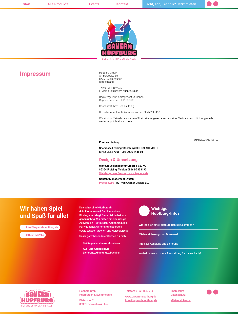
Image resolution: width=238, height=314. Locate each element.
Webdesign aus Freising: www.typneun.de (123, 173)
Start (26, 4)
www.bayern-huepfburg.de (140, 296)
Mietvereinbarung (181, 300)
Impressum (177, 291)
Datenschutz (178, 294)
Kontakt (122, 4)
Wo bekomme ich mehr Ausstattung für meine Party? (170, 253)
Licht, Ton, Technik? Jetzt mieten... (172, 4)
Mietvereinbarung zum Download (158, 234)
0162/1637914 (35, 235)
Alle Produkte (57, 4)
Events (94, 4)
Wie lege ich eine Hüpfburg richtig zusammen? (166, 224)
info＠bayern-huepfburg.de (42, 227)
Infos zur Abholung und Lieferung (158, 243)
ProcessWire (106, 182)
